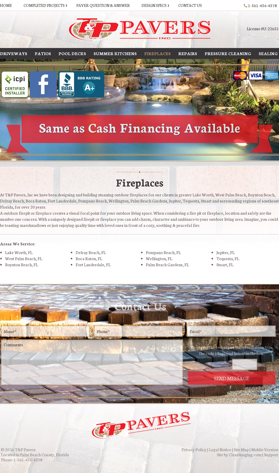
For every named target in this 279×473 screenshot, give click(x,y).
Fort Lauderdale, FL (93, 264)
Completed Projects (44, 5)
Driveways (13, 53)
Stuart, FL (224, 264)
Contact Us (190, 5)
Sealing (268, 53)
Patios (43, 53)
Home (6, 5)
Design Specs (154, 5)
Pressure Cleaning (228, 53)
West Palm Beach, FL (23, 258)
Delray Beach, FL (91, 252)
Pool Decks (72, 53)
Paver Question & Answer (103, 5)
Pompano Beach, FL (163, 252)
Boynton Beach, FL (21, 264)
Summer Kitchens (115, 53)
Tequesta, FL (227, 258)
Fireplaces (157, 53)
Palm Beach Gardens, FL (167, 264)
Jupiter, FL (225, 252)
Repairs (187, 53)
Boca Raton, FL (89, 258)
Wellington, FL (159, 258)
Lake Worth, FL (18, 252)
